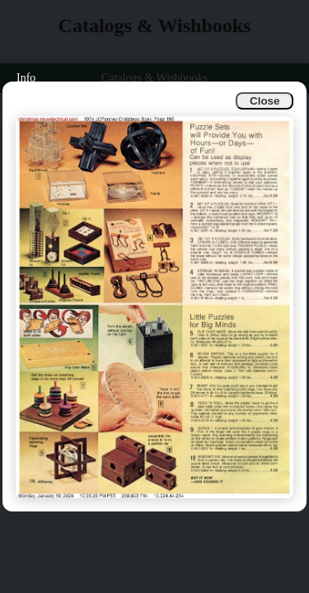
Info (25, 78)
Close (264, 101)
